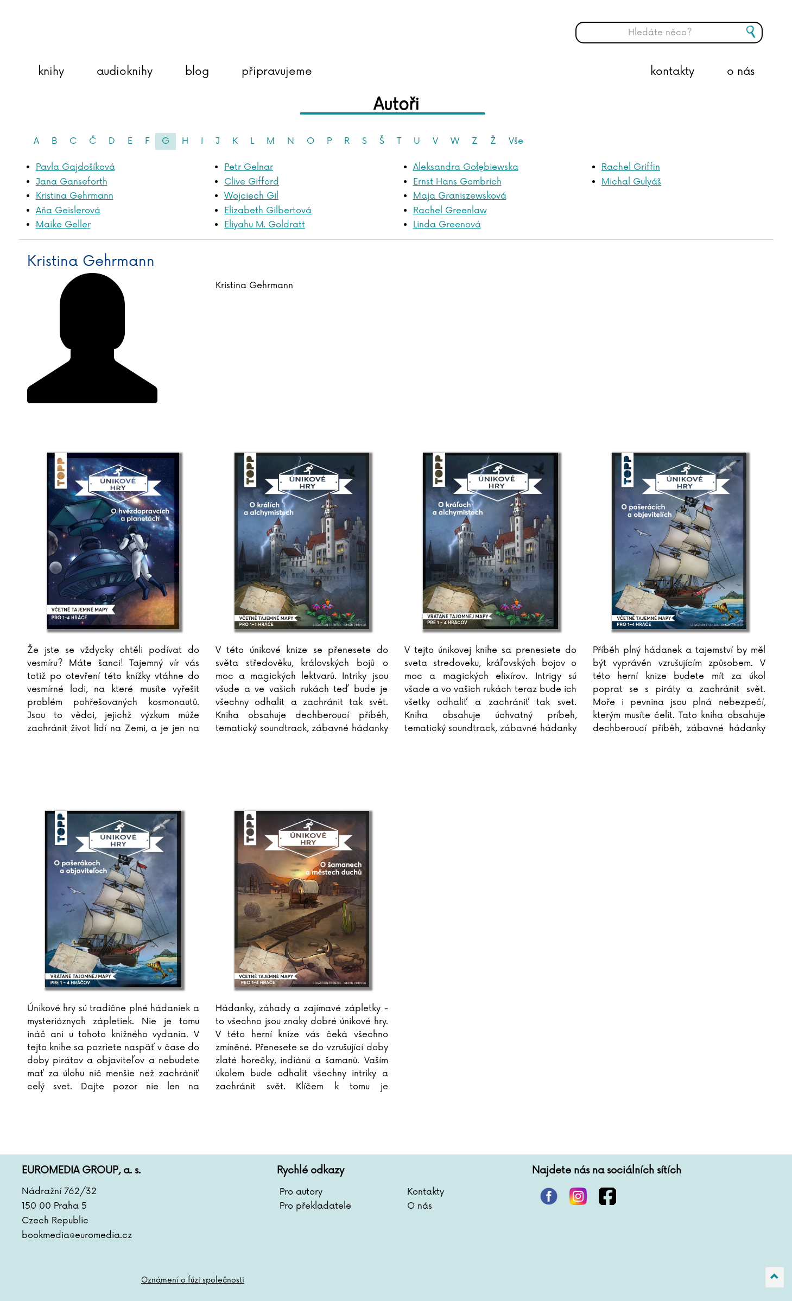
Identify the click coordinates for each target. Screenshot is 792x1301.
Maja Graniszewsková (459, 196)
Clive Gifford (251, 181)
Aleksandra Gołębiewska (465, 167)
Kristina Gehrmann (74, 196)
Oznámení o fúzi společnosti (193, 1280)
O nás (419, 1206)
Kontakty (425, 1191)
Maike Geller (63, 224)
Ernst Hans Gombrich (457, 181)
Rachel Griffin (630, 167)
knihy (51, 71)
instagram (578, 1196)
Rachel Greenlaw (450, 210)
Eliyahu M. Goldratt (264, 224)
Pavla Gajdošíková (75, 167)
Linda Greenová (447, 224)
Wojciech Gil (251, 196)
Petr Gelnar (248, 167)
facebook (607, 1196)
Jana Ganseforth (71, 181)
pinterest (548, 1196)
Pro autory (301, 1191)
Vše (516, 141)
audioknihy (125, 71)
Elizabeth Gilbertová (268, 210)
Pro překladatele (315, 1206)
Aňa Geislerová (68, 210)
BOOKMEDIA (133, 24)
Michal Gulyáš (631, 181)
